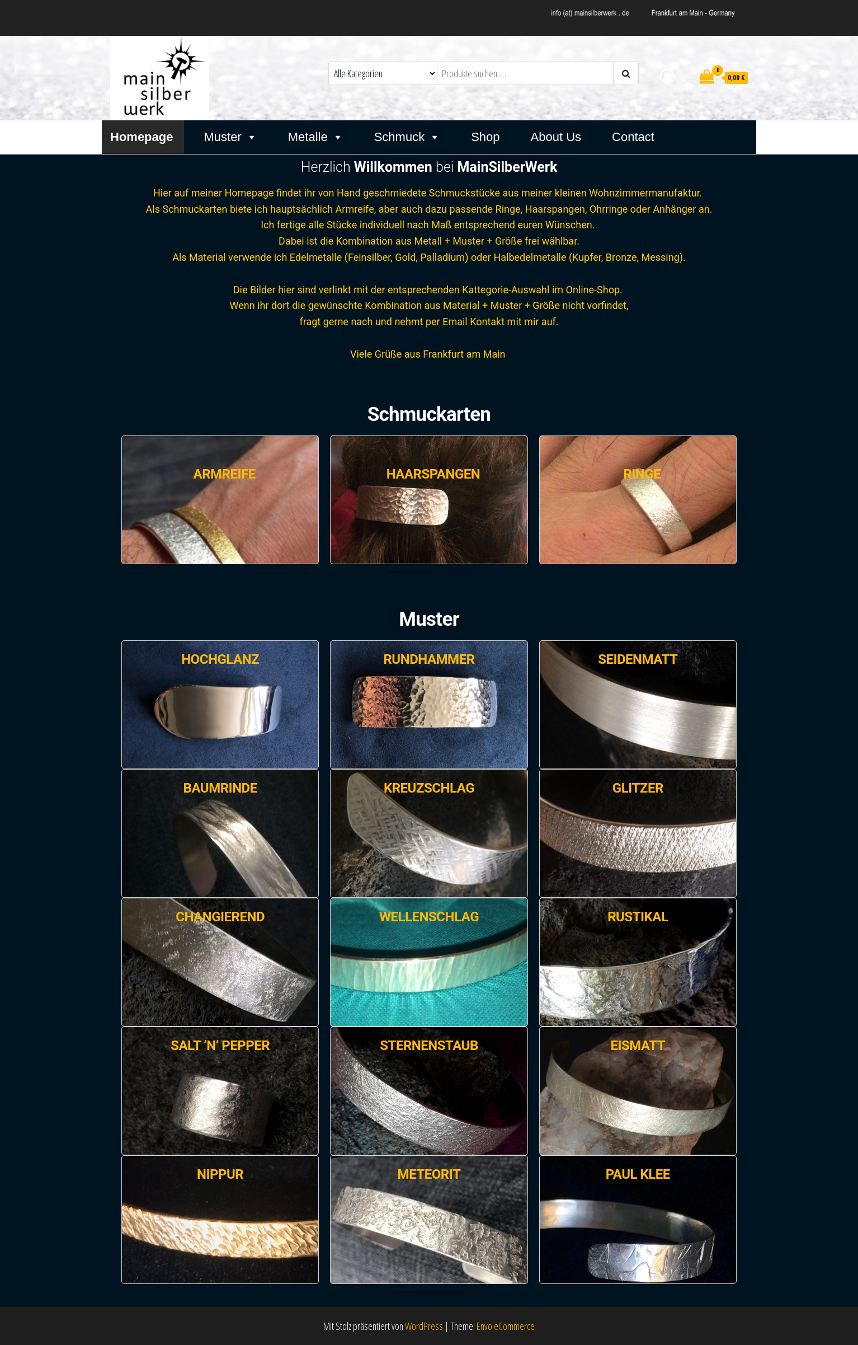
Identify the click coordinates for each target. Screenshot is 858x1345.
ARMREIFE (225, 474)
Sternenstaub (429, 1045)
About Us (556, 137)
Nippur (220, 1174)
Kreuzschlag (429, 788)
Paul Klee (638, 1174)
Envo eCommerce (506, 1326)
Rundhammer (428, 659)
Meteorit (429, 1174)
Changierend (220, 917)
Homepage (141, 137)
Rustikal (637, 917)
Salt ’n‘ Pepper (220, 1045)
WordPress (424, 1326)
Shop (485, 137)
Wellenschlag (429, 917)
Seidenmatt (637, 659)
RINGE (642, 474)
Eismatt (637, 1045)
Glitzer (637, 788)
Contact (633, 137)
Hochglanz (220, 659)
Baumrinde (220, 788)
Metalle (315, 137)
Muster (230, 137)
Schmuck (407, 137)
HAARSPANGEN (433, 474)
